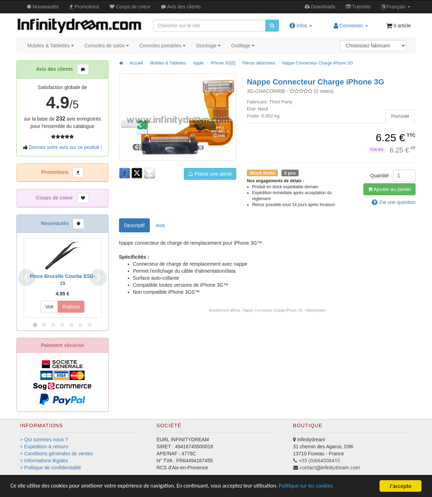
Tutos (358, 6)
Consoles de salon (106, 45)
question (394, 202)
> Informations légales (44, 460)
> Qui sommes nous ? (44, 439)
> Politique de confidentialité (50, 467)
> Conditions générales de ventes (56, 453)
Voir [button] (49, 306)
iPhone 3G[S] (223, 63)
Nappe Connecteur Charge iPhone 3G (317, 63)
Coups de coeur (130, 6)
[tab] (400, 116)
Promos (84, 6)
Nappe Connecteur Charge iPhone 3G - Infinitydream (284, 310)
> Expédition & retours (44, 446)
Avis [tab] (160, 225)
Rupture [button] (71, 306)
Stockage (208, 45)
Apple (198, 63)
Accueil (136, 63)
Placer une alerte (210, 174)
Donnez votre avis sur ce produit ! (65, 147)
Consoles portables (162, 45)
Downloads (320, 6)
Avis (181, 6)
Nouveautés (43, 6)
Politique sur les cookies (326, 486)
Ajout (389, 189)
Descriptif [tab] (134, 225)
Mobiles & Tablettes (50, 45)
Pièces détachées (259, 63)
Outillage (243, 45)
